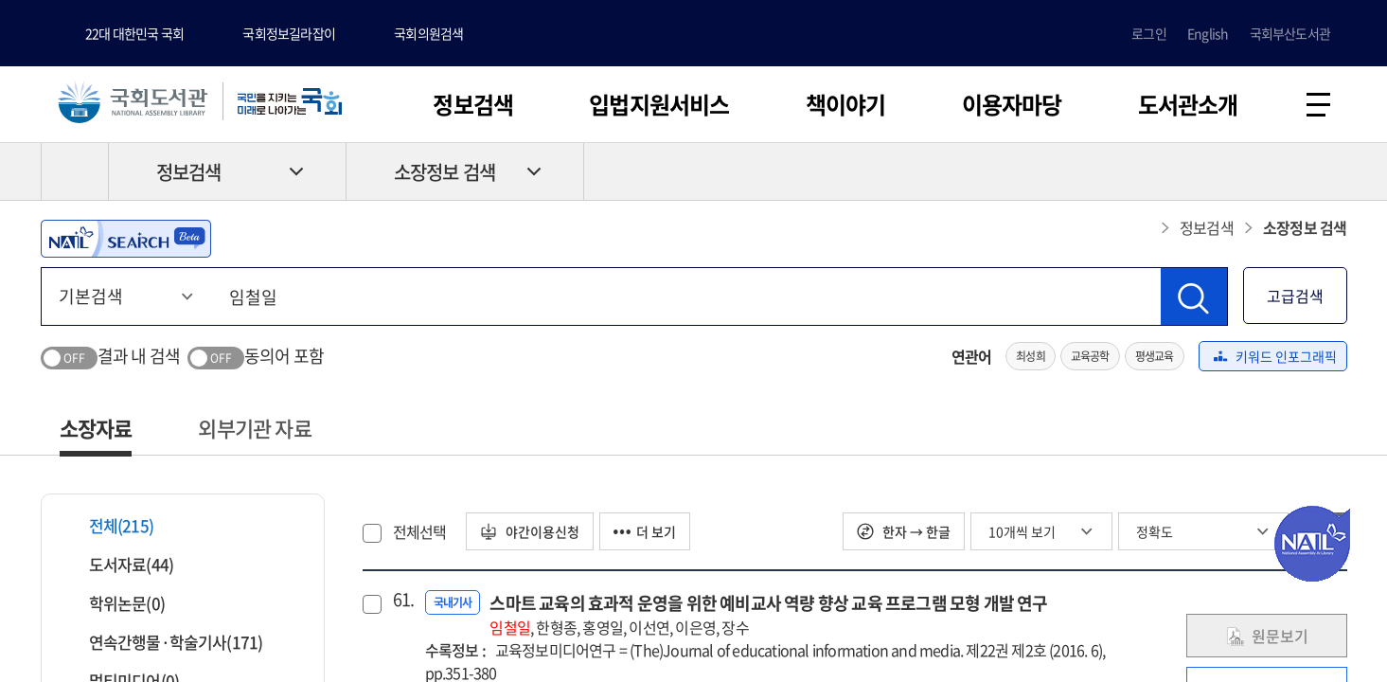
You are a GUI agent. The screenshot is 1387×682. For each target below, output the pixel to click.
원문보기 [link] (1266, 635)
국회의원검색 (428, 33)
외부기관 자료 (254, 427)
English (1207, 33)
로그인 (1148, 33)
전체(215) (109, 525)
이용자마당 (1012, 104)
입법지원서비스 (659, 104)
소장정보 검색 (444, 172)
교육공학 (1090, 356)
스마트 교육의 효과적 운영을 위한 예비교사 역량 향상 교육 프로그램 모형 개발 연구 (768, 614)
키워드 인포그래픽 (1275, 356)
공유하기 (1333, 171)
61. (401, 599)
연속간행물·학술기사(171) (164, 642)
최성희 (1030, 356)
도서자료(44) (119, 564)
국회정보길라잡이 (288, 33)
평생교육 (1154, 356)
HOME (75, 171)
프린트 (1267, 171)
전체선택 (420, 531)
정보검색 (473, 104)
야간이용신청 (529, 531)
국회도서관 (132, 101)
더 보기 (644, 531)
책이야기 (846, 104)
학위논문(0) (115, 603)
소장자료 (96, 427)
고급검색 (1295, 295)
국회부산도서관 (1290, 33)
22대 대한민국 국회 (134, 33)
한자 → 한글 (904, 531)
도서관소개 (1188, 104)
